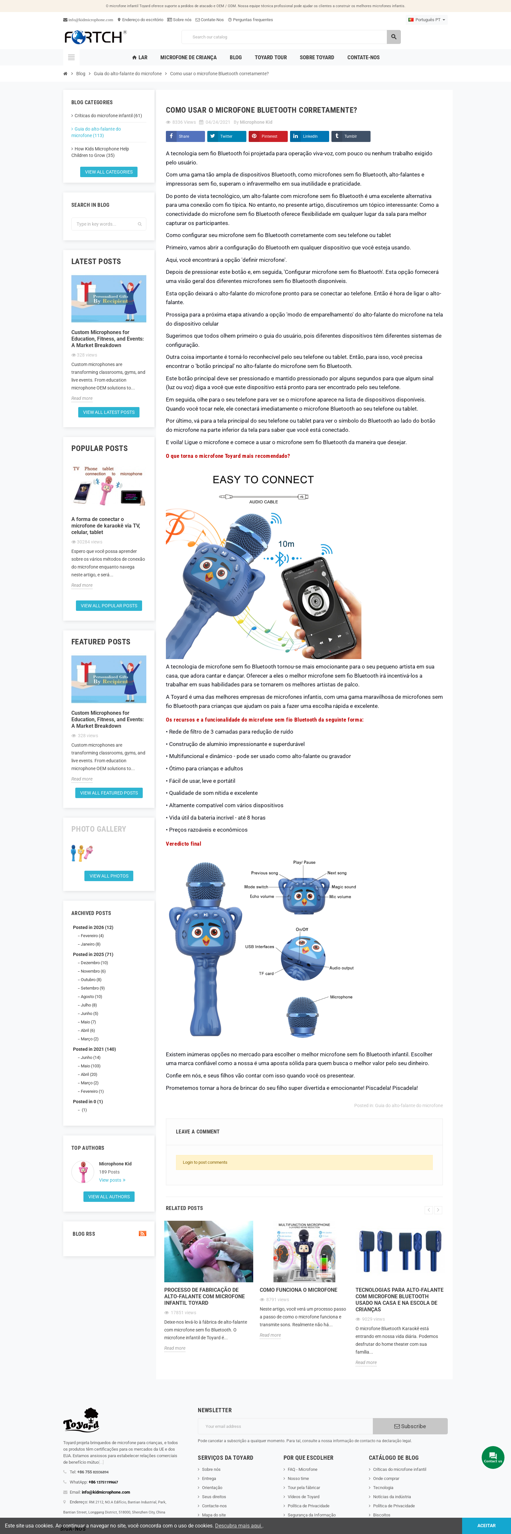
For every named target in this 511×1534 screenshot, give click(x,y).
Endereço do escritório (140, 19)
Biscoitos (381, 1515)
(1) (84, 1109)
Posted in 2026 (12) (93, 927)
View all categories (109, 172)
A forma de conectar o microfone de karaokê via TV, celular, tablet (105, 525)
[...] (101, 1462)
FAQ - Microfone (302, 1469)
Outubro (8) (91, 979)
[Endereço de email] (285, 1426)
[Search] (291, 37)
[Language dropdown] (427, 20)
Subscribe (410, 1426)
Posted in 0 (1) (88, 1101)
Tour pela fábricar (304, 1487)
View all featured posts (109, 792)
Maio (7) (88, 1022)
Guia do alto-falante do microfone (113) (96, 132)
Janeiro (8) (91, 944)
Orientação (212, 1487)
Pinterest (269, 136)
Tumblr (350, 136)
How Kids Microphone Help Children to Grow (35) (100, 152)
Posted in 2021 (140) (94, 1049)
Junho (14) (91, 1057)
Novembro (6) (93, 971)
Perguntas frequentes (250, 19)
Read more (82, 398)
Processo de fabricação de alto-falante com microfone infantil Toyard (204, 1296)
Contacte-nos (214, 1505)
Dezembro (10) (94, 962)
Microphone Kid (115, 1163)
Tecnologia (383, 1487)
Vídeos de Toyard (303, 1496)
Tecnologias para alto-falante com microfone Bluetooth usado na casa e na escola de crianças (400, 1300)
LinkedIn (310, 136)
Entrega (209, 1478)
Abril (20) (89, 1074)
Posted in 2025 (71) (93, 954)
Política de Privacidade (308, 1505)
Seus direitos (214, 1496)
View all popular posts (109, 605)
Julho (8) (89, 1005)
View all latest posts (109, 412)
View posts (110, 1180)
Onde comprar (386, 1478)
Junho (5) (89, 1013)
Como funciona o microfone (298, 1290)
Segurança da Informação (312, 1515)
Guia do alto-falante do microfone (409, 1105)
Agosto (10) (91, 996)
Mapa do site (214, 1515)
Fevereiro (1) (92, 1091)
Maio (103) (91, 1065)
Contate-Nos (210, 19)
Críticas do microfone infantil (399, 1469)
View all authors (109, 1196)
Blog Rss (108, 1234)
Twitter (226, 136)
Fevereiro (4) (92, 935)
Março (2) (90, 1038)
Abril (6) (88, 1030)
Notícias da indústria (392, 1496)
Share (184, 136)
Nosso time (298, 1478)
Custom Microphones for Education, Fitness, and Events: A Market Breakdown (107, 338)
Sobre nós (179, 19)
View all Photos (109, 876)
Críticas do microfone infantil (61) (108, 115)
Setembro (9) (93, 988)
